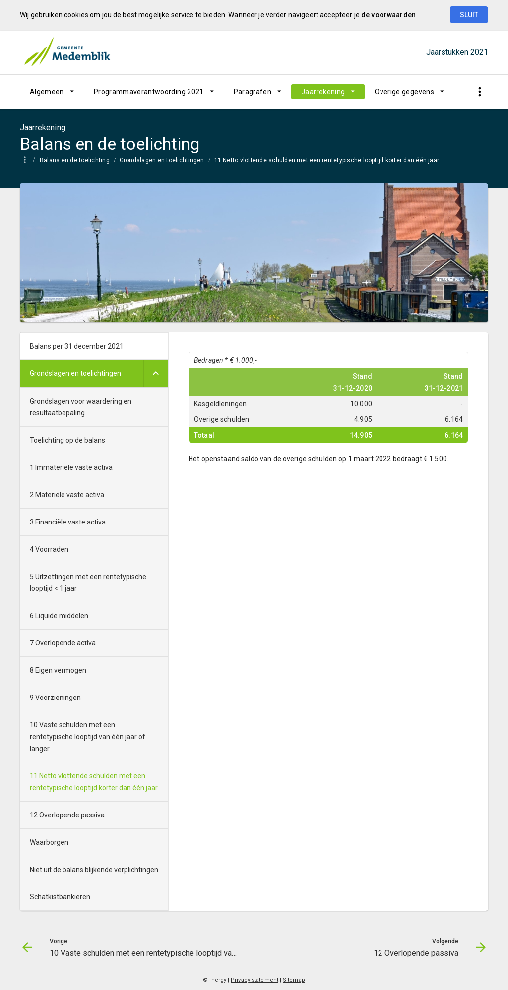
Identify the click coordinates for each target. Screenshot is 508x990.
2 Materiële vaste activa (67, 495)
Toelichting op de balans (67, 440)
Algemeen (47, 92)
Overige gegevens (404, 92)
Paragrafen (253, 92)
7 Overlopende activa (63, 643)
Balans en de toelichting (75, 160)
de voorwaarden (388, 15)
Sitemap (294, 980)
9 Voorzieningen (55, 697)
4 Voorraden (49, 549)
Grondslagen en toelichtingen (162, 160)
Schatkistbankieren (60, 897)
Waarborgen (49, 842)
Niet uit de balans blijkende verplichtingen (94, 870)
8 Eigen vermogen (58, 670)
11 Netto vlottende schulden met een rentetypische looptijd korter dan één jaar (327, 160)
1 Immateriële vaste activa (71, 467)
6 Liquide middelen (59, 616)
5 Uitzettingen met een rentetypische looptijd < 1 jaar (88, 582)
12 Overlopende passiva (67, 815)
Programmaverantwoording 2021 (149, 92)
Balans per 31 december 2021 (77, 346)
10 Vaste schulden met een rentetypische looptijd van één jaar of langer (87, 737)
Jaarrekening (323, 92)
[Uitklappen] (155, 373)
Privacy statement (254, 980)
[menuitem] (52, 91)
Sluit (469, 15)
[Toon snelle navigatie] (479, 92)
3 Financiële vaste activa (68, 522)
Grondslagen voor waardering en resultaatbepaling (80, 407)
